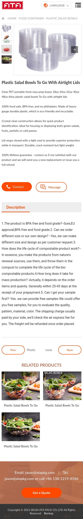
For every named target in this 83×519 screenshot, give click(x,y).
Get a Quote (41, 493)
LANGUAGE (56, 5)
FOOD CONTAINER (31, 18)
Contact (18, 187)
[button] (74, 49)
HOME (12, 18)
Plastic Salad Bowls (62, 18)
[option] (7, 28)
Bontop (48, 513)
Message (54, 187)
